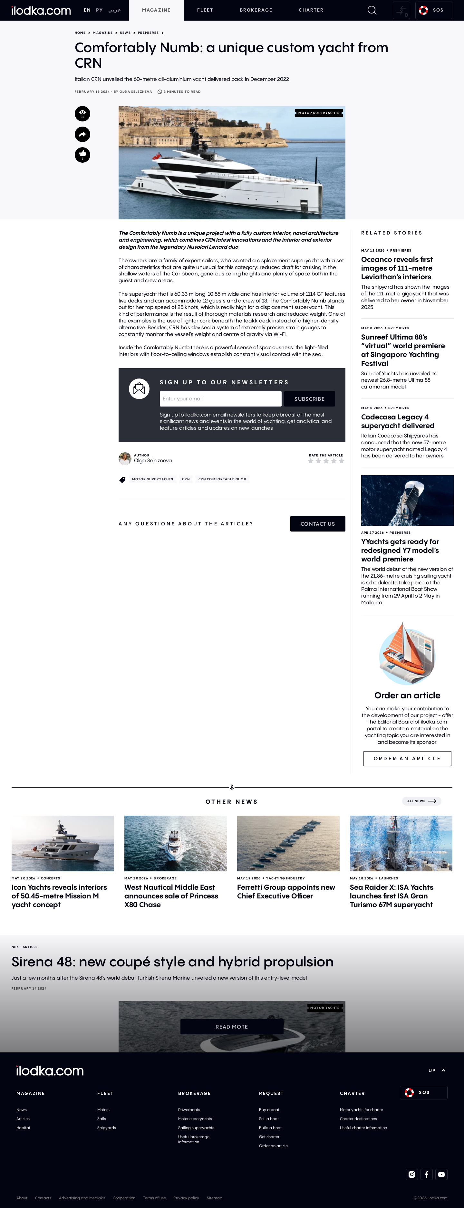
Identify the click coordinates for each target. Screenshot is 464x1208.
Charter (311, 10)
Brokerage (256, 10)
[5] (341, 460)
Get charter (269, 1136)
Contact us (318, 524)
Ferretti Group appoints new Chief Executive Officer (286, 891)
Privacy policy (186, 1197)
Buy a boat (269, 1109)
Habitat (23, 1127)
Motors (103, 1109)
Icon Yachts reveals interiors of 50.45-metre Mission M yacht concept (59, 896)
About (21, 1197)
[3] (326, 460)
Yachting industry (285, 878)
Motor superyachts (319, 113)
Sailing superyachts (196, 1127)
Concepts (50, 878)
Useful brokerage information (193, 1139)
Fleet (205, 10)
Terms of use (154, 1197)
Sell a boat (269, 1118)
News (125, 33)
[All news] (421, 801)
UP (437, 1070)
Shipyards (106, 1127)
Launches (388, 878)
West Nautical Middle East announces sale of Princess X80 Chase (171, 896)
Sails (101, 1118)
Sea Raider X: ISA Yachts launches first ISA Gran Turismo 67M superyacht (391, 896)
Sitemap (214, 1197)
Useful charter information (363, 1127)
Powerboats (189, 1109)
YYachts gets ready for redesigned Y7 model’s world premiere (400, 550)
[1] (310, 460)
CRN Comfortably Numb (222, 479)
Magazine (156, 10)
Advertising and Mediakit (82, 1197)
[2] (318, 460)
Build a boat (270, 1127)
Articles (23, 1118)
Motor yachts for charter (361, 1109)
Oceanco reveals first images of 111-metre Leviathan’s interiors (397, 268)
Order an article (273, 1145)
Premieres (148, 33)
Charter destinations (358, 1118)
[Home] (41, 10)
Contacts (43, 1197)
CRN (185, 479)
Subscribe (310, 399)
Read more (232, 1026)
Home (80, 33)
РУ (99, 10)
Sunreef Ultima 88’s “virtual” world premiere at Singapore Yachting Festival (403, 350)
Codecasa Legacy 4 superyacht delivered (398, 421)
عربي (114, 10)
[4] (334, 460)
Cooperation (124, 1197)
